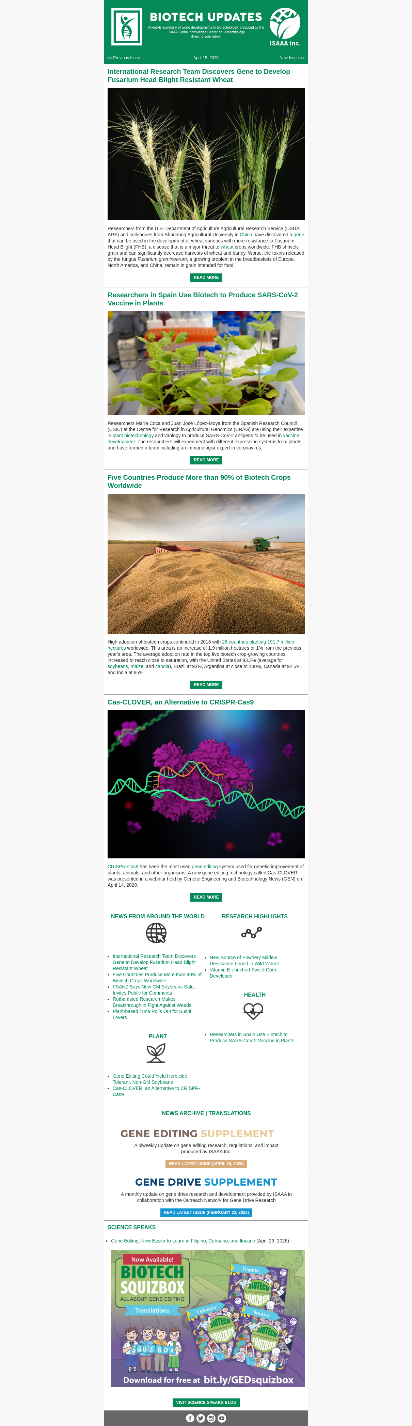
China (246, 234)
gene (299, 234)
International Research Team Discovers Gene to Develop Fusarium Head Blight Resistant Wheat (154, 962)
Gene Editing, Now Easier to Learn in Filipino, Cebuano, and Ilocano (183, 1240)
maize (137, 666)
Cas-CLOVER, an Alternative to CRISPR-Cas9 (181, 702)
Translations (230, 1113)
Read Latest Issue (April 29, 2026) (206, 1163)
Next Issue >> (292, 58)
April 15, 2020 (206, 58)
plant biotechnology (133, 435)
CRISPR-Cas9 (123, 866)
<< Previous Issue (123, 58)
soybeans (118, 666)
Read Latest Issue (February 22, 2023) (206, 1212)
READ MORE (206, 277)
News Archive (183, 1113)
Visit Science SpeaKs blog (206, 1402)
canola (162, 666)
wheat (227, 247)
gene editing (205, 866)
